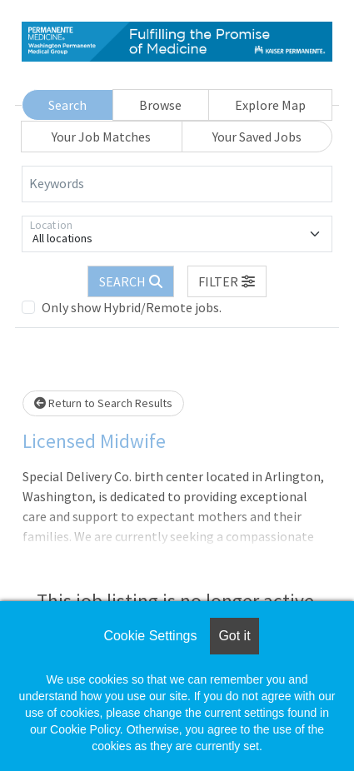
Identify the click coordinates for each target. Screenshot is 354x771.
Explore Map (270, 105)
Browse (160, 105)
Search (67, 105)
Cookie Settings (150, 636)
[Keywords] (177, 184)
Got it (234, 636)
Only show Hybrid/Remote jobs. (132, 307)
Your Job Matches (101, 136)
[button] (227, 281)
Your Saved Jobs (257, 136)
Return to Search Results (103, 402)
